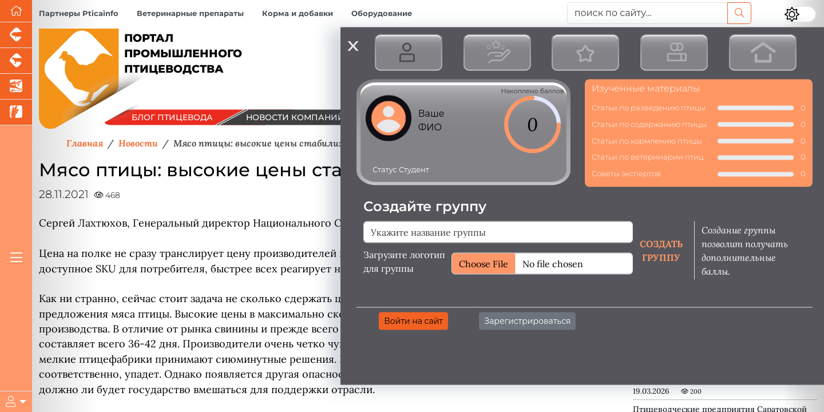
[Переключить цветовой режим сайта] (800, 14)
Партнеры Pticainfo (78, 13)
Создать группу (661, 250)
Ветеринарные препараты (190, 13)
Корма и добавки (297, 13)
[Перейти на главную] (16, 11)
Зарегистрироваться (527, 320)
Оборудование (381, 13)
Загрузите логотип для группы (404, 261)
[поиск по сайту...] (647, 13)
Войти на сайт (413, 320)
